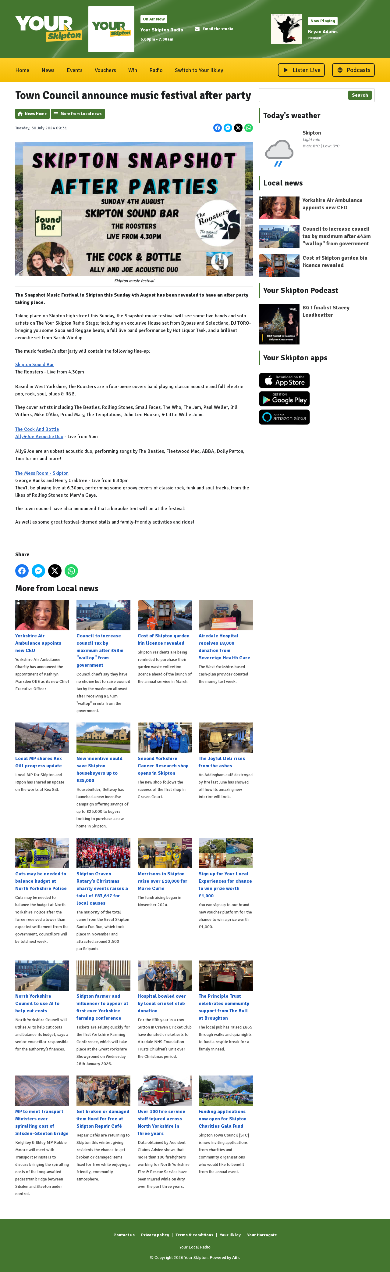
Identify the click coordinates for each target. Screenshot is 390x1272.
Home (22, 70)
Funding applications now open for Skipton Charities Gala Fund (226, 1102)
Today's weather (292, 116)
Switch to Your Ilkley (199, 70)
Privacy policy (155, 1235)
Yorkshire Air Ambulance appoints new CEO (42, 627)
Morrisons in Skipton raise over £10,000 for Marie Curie (165, 865)
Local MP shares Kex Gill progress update (42, 745)
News (48, 70)
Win (132, 70)
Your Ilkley (230, 1235)
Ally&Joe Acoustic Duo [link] (39, 437)
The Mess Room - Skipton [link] (42, 473)
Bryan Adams (323, 32)
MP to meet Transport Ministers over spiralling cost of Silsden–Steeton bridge (42, 1106)
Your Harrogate (262, 1235)
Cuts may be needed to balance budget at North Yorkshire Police (42, 865)
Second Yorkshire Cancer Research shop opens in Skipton (165, 749)
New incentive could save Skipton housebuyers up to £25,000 (103, 753)
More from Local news (81, 113)
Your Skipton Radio (161, 30)
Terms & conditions (194, 1235)
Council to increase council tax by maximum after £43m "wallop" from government (103, 634)
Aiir (235, 1257)
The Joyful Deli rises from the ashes (226, 745)
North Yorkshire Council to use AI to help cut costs (42, 987)
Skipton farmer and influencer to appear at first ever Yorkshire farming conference (103, 990)
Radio (156, 70)
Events (75, 70)
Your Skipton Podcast (301, 290)
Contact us (124, 1235)
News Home (36, 113)
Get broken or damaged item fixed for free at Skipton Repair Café (103, 1102)
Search (360, 95)
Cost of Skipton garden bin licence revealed (165, 623)
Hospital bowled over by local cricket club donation (165, 987)
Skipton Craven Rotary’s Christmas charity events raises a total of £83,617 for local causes (103, 872)
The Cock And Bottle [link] (37, 429)
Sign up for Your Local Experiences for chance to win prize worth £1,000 (226, 868)
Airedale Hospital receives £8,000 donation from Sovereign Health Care (226, 630)
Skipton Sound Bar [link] (34, 365)
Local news (283, 183)
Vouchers (105, 70)
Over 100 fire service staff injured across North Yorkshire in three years (165, 1106)
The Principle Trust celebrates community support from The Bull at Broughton (226, 990)
